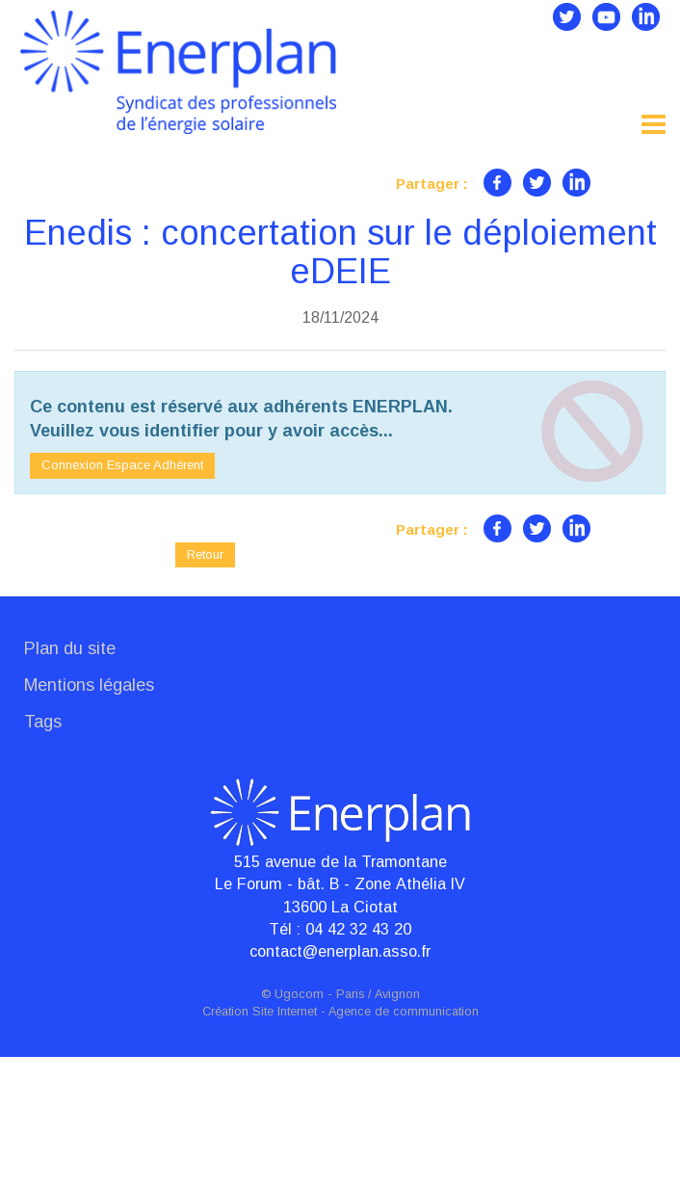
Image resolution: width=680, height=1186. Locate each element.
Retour (205, 682)
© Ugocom (292, 1123)
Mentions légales (89, 814)
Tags (43, 849)
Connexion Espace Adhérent (122, 594)
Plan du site (70, 777)
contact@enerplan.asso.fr (340, 1080)
